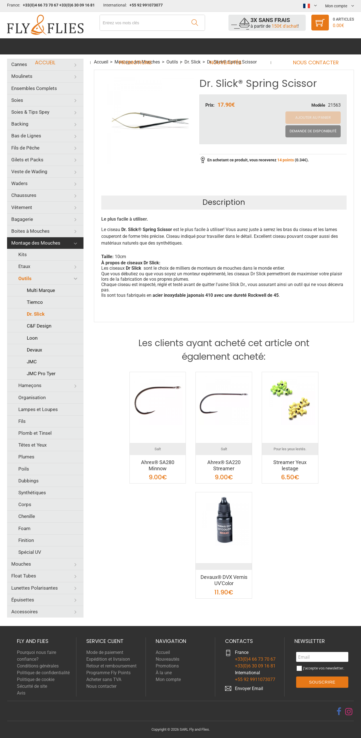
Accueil (50, 46)
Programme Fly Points (108, 672)
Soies (17, 100)
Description (223, 202)
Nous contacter (310, 46)
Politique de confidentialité (43, 672)
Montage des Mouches (35, 243)
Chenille (26, 516)
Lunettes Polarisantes (34, 588)
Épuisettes (22, 600)
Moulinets (21, 76)
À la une (164, 672)
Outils (25, 278)
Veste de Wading (29, 171)
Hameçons (29, 385)
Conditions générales (38, 666)
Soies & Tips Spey (30, 112)
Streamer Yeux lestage (290, 465)
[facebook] (338, 711)
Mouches (21, 564)
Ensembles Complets (34, 88)
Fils (22, 421)
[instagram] (349, 711)
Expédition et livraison (108, 659)
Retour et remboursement (111, 666)
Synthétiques (32, 492)
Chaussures (23, 195)
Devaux (34, 350)
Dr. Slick (36, 314)
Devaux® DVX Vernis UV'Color (224, 580)
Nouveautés (224, 46)
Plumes (26, 457)
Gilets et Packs (27, 159)
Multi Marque (41, 290)
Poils (23, 469)
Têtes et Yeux (32, 445)
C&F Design (39, 326)
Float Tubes (23, 576)
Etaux (24, 266)
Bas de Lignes (26, 136)
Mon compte (168, 679)
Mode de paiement (104, 652)
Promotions (137, 46)
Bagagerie (22, 219)
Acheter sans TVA (103, 679)
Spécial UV (29, 552)
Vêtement (21, 207)
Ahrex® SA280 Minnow (157, 465)
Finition (26, 540)
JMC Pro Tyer (41, 373)
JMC (32, 361)
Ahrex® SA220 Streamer (224, 465)
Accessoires (24, 611)
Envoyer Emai (248, 688)
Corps (24, 504)
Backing (19, 124)
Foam (24, 528)
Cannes (19, 64)
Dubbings (28, 481)
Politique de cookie (35, 679)
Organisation (32, 397)
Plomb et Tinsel (35, 433)
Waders (19, 183)
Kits (22, 254)
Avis (21, 693)
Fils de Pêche (25, 148)
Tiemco (35, 302)
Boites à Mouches (30, 231)
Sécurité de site (32, 686)
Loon (32, 338)
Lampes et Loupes (38, 409)
